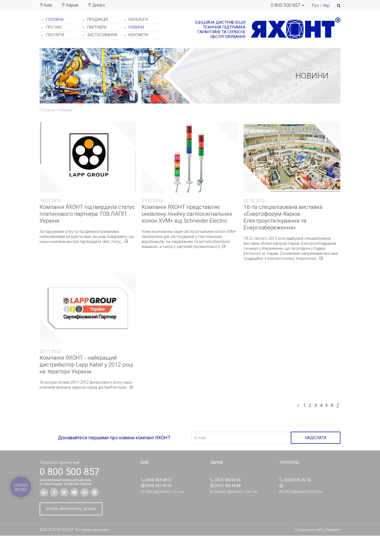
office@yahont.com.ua (164, 491)
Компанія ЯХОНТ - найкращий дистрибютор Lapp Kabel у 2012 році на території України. (86, 365)
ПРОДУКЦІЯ (95, 19)
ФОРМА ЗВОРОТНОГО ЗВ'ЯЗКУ (74, 509)
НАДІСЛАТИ (315, 438)
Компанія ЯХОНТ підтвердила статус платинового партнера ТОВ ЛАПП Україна (87, 214)
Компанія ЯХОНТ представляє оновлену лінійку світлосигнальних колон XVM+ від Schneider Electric (187, 214)
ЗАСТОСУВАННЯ (99, 34)
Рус (315, 5)
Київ (48, 5)
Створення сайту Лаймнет (317, 531)
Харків (72, 5)
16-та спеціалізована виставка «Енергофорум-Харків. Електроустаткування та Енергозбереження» (283, 217)
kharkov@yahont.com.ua (236, 491)
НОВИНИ (134, 27)
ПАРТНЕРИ (94, 27)
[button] (287, 5)
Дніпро (98, 5)
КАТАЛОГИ (136, 19)
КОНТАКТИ (136, 34)
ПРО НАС (51, 27)
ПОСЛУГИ (52, 34)
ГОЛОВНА (52, 19)
